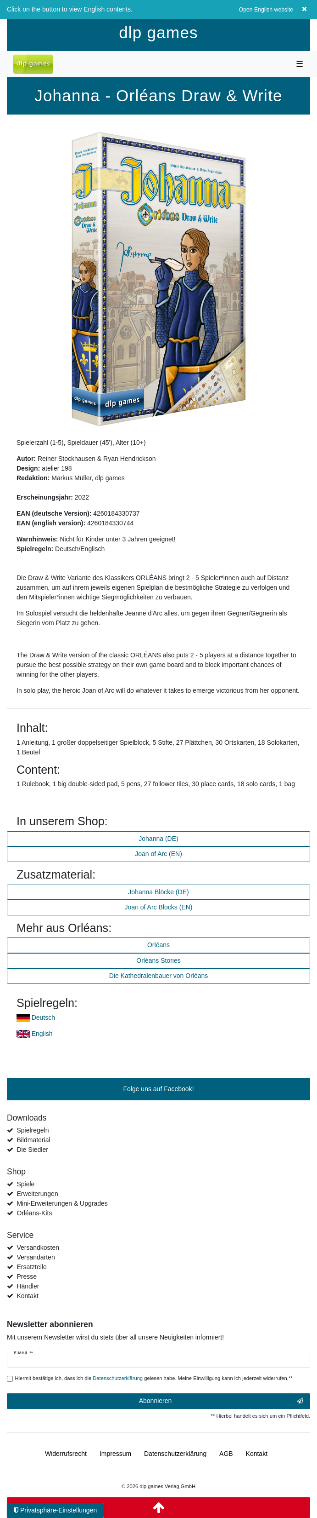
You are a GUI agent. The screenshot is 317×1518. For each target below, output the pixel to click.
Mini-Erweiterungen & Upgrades (62, 1203)
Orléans (158, 945)
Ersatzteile (31, 1267)
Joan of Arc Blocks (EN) (159, 907)
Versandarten (36, 1257)
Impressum (115, 1453)
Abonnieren (221, 1401)
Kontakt (27, 1296)
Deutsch (43, 1017)
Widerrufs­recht (66, 1453)
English (42, 1033)
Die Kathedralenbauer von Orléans (158, 975)
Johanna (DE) (158, 838)
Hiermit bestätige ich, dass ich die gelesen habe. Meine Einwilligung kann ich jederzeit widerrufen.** (154, 1378)
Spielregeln (33, 1130)
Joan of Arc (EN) (158, 853)
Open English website (266, 9)
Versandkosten (38, 1247)
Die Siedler (32, 1149)
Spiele (25, 1184)
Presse (27, 1276)
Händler (28, 1286)
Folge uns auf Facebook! (158, 1088)
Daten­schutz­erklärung (175, 1453)
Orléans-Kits (34, 1213)
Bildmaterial (33, 1140)
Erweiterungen (37, 1193)
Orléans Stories (158, 960)
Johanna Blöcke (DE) (158, 892)
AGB (226, 1453)
